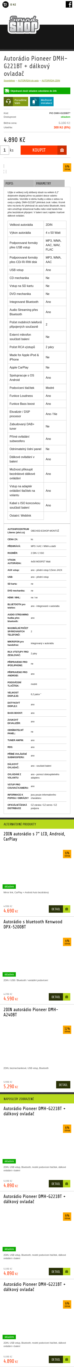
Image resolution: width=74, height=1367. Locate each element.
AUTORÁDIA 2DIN (51, 80)
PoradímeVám (21, 101)
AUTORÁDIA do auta (28, 80)
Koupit (39, 150)
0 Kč (13, 4)
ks (12, 150)
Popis (9, 184)
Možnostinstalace (46, 101)
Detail (56, 909)
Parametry (43, 184)
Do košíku (66, 910)
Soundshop (9, 80)
